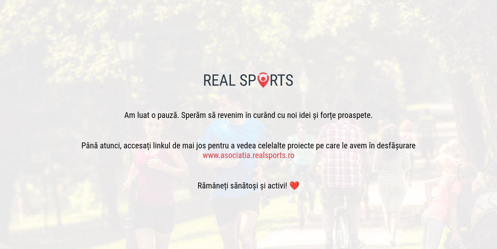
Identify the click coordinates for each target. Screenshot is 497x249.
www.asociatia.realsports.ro (248, 155)
